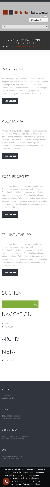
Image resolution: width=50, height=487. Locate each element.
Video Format (13, 121)
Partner (8, 323)
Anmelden (9, 360)
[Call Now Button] (6, 481)
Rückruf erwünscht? (38, 20)
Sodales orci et (15, 176)
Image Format (13, 69)
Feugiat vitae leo (16, 234)
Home (6, 46)
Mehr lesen (10, 101)
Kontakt (8, 327)
